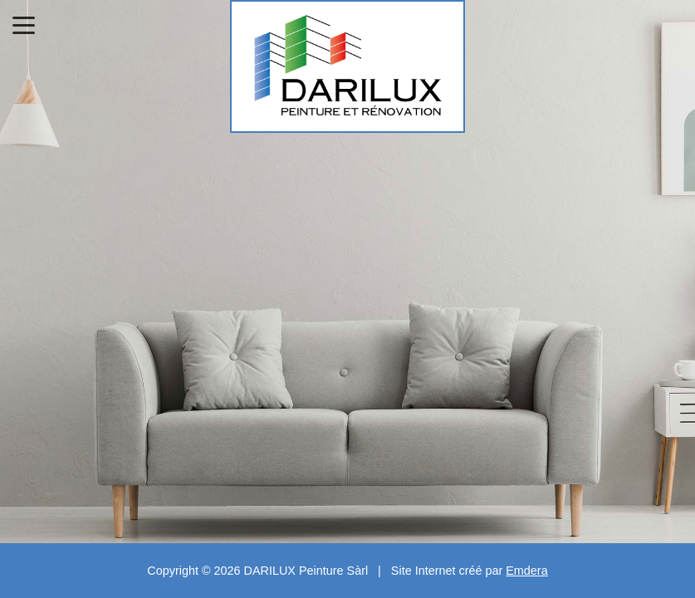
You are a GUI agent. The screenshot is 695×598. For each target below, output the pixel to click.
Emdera (526, 570)
